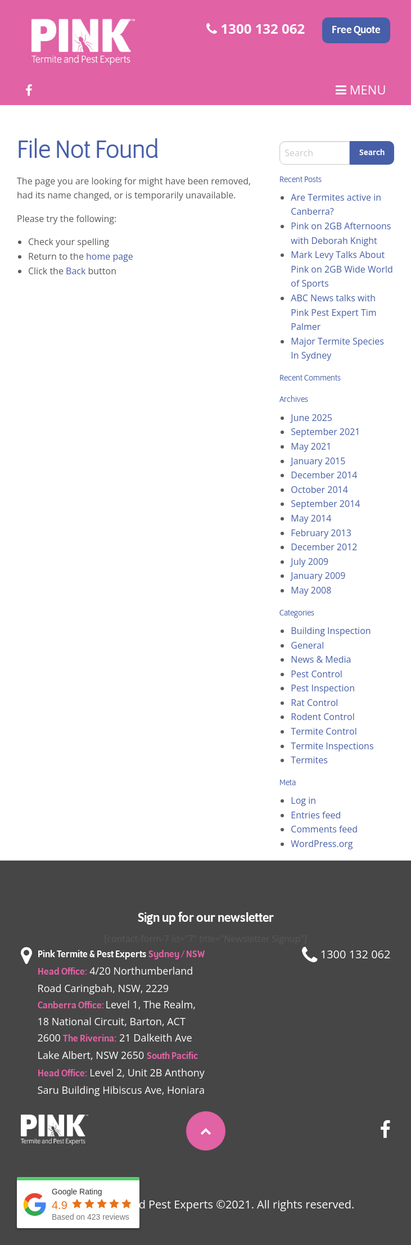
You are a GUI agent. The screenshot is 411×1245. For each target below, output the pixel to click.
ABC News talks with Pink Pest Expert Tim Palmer (333, 312)
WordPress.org (322, 843)
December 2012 (324, 547)
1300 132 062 (255, 28)
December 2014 (324, 475)
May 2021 (311, 446)
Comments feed (324, 829)
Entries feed (316, 815)
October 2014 (319, 489)
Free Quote (356, 30)
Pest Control (316, 674)
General (307, 645)
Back (75, 271)
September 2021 (325, 431)
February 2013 (321, 533)
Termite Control (323, 731)
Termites (309, 760)
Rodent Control (322, 716)
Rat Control (314, 702)
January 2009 (318, 575)
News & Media (321, 659)
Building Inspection (331, 630)
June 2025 (311, 417)
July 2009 (309, 561)
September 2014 (325, 503)
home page (109, 256)
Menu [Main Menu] (361, 89)
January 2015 (318, 461)
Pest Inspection (323, 688)
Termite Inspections (332, 746)
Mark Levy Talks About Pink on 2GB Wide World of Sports (341, 268)
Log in (303, 800)
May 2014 (311, 518)
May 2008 (311, 590)
